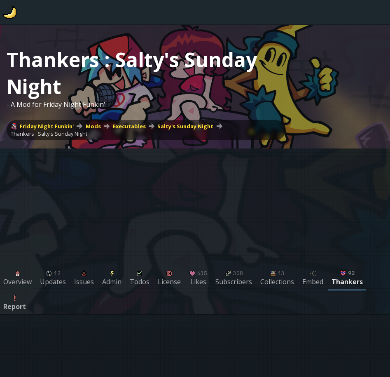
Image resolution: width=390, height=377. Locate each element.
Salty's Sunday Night (185, 126)
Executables (129, 126)
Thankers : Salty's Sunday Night (49, 133)
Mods (93, 126)
